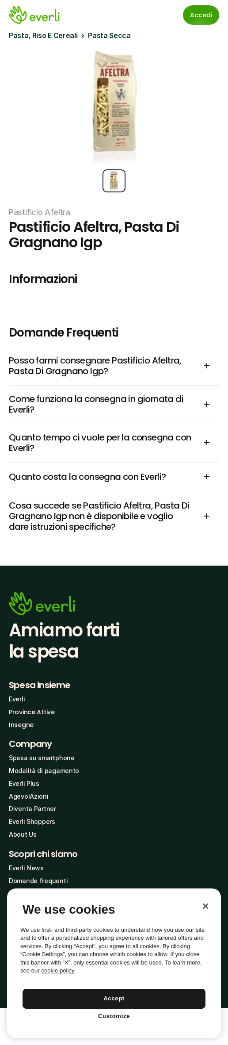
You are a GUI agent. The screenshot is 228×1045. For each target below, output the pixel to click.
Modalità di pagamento (44, 770)
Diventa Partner (32, 808)
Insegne (21, 724)
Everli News (26, 868)
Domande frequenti (38, 880)
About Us (23, 834)
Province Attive (32, 712)
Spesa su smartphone (42, 758)
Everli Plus (24, 783)
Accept (114, 998)
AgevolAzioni (29, 796)
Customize (114, 1016)
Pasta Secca (109, 35)
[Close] (205, 906)
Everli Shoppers (32, 821)
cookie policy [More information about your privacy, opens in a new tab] (57, 970)
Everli (17, 699)
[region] (114, 963)
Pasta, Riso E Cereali (43, 35)
